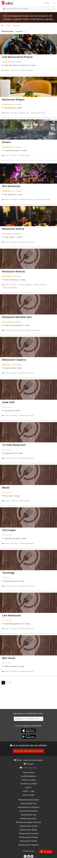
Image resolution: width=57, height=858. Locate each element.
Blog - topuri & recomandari (30, 760)
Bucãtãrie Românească (25, 284)
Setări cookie (28, 795)
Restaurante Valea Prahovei (28, 822)
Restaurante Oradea (28, 837)
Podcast (29, 764)
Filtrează (45, 852)
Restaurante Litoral (28, 826)
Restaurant (17, 25)
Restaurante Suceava (28, 833)
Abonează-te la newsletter (27, 719)
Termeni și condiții (28, 783)
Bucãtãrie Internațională (26, 70)
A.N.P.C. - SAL (28, 791)
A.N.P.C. (28, 787)
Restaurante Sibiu (28, 818)
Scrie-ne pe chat (29, 767)
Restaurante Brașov (29, 811)
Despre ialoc (28, 772)
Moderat (5, 70)
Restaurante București (28, 799)
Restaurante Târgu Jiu (28, 844)
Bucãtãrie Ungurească (40, 284)
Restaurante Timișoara (28, 807)
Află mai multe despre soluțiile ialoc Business (28, 751)
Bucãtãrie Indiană (24, 501)
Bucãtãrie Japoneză (24, 155)
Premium (5, 113)
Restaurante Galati (28, 841)
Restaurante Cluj (28, 803)
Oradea (8, 25)
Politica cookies (29, 780)
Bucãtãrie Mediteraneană (42, 199)
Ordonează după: (8, 31)
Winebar (21, 330)
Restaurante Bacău (28, 829)
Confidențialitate (28, 776)
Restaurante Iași (28, 814)
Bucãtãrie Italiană (24, 113)
